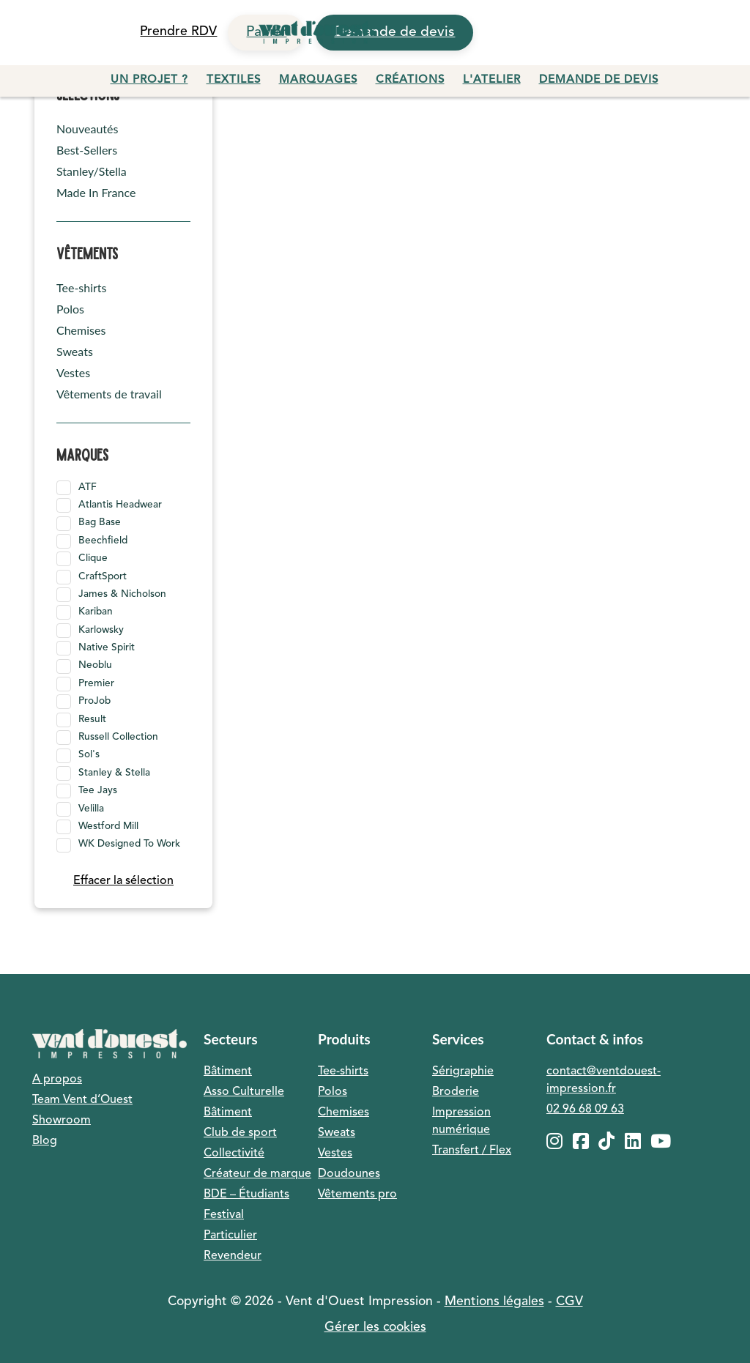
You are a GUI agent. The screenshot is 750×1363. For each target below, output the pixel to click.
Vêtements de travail (109, 394)
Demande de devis (598, 80)
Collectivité (234, 1153)
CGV (569, 1302)
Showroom (61, 1120)
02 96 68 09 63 (585, 1109)
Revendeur (232, 1256)
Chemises (80, 330)
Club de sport (240, 1133)
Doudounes (349, 1174)
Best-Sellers (86, 150)
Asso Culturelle (244, 1092)
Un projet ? (149, 80)
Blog (44, 1141)
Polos (70, 309)
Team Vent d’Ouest (82, 1100)
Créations (410, 80)
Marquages (318, 80)
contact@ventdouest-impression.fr (603, 1080)
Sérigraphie (463, 1071)
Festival (224, 1215)
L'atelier (492, 80)
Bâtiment (228, 1071)
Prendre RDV (178, 32)
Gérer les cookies (375, 1327)
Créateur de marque (257, 1174)
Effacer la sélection (123, 881)
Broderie (455, 1092)
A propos (57, 1079)
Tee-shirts (81, 287)
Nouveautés (87, 128)
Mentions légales (494, 1302)
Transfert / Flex (471, 1150)
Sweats (74, 351)
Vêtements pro (357, 1194)
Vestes (73, 372)
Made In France (95, 192)
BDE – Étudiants (246, 1194)
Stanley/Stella (91, 171)
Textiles (234, 80)
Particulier (230, 1235)
